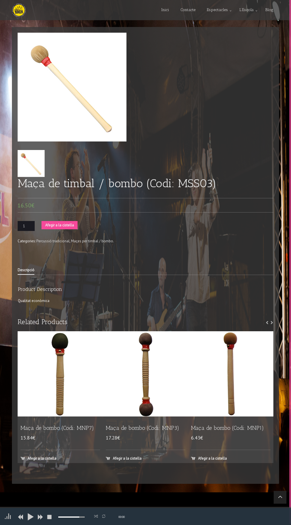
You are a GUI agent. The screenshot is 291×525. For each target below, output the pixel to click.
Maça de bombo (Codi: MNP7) (57, 428)
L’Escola (246, 9)
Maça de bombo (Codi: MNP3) (142, 428)
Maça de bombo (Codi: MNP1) (227, 428)
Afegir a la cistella (59, 225)
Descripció (26, 270)
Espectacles (217, 9)
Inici (165, 9)
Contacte (188, 9)
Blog (269, 9)
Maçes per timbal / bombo (92, 241)
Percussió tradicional (53, 241)
